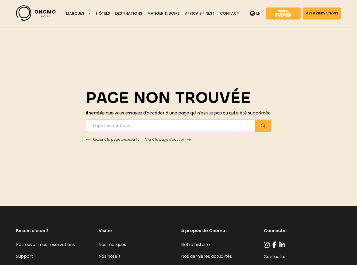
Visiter (105, 231)
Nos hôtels (110, 256)
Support (24, 256)
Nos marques (112, 244)
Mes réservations (321, 13)
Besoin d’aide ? (32, 231)
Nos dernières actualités (206, 256)
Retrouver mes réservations (45, 244)
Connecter (275, 231)
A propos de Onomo (203, 231)
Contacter (275, 257)
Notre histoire (195, 244)
